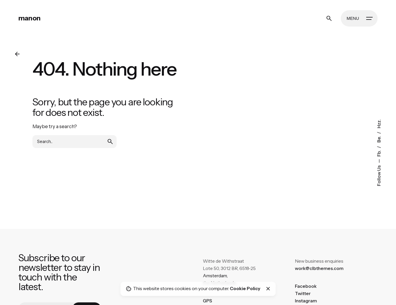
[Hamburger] (359, 18)
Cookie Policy (245, 288)
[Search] (329, 18)
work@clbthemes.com (319, 268)
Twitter (303, 293)
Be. (378, 138)
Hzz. (378, 123)
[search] (110, 141)
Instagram (306, 301)
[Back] (17, 54)
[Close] (268, 288)
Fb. (378, 152)
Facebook (306, 286)
